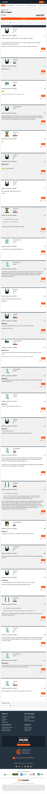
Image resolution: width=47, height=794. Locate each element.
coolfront (15, 155)
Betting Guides (29, 713)
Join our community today (23, 744)
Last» (14, 22)
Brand (3, 720)
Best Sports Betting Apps (31, 5)
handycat (15, 681)
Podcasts (26, 719)
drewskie (15, 394)
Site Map (16, 763)
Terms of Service (29, 763)
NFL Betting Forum (42, 5)
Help (20, 763)
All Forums (3, 9)
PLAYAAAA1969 (17, 522)
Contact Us (4, 716)
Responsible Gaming (29, 720)
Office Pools (27, 730)
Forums (3, 5)
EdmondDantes (16, 262)
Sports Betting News (29, 717)
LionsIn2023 (16, 547)
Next (10, 22)
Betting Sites (6, 724)
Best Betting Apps (6, 730)
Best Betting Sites (10, 5)
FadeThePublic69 (17, 106)
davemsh (15, 314)
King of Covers (28, 728)
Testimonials (5, 722)
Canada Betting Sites (7, 727)
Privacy (23, 763)
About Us (5, 713)
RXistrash (15, 59)
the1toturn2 (16, 132)
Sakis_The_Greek (17, 240)
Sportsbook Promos (20, 5)
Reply (43, 48)
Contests (27, 724)
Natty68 (15, 82)
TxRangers (15, 483)
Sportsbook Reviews (29, 716)
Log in (41, 2)
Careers (4, 717)
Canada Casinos (6, 728)
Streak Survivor (28, 727)
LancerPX (15, 628)
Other (7, 9)
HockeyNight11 (16, 448)
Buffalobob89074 (17, 341)
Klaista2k (15, 29)
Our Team (4, 719)
